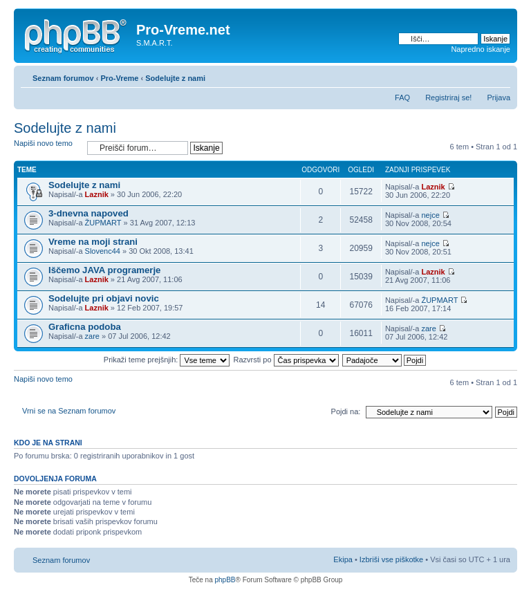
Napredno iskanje (480, 49)
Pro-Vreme (119, 78)
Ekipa (343, 559)
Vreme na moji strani (93, 241)
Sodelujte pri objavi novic (103, 298)
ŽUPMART (103, 223)
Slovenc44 (102, 251)
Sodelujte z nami (175, 78)
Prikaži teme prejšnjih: (167, 359)
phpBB (224, 580)
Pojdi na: (346, 411)
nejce (430, 215)
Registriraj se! (448, 97)
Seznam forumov (63, 78)
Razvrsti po (286, 359)
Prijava (498, 97)
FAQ (402, 97)
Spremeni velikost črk (500, 75)
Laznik (97, 194)
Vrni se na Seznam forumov (68, 411)
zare (92, 336)
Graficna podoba (84, 327)
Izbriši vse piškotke (392, 559)
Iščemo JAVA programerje (104, 270)
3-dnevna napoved (88, 213)
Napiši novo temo (47, 147)
